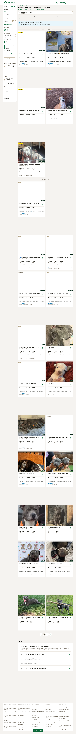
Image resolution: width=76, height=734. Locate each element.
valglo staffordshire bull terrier (65, 726)
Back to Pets (7, 31)
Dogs (5, 34)
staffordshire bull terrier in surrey (24, 705)
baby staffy (48, 713)
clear (13, 54)
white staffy (20, 720)
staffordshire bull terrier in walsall (24, 709)
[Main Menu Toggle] (1, 2)
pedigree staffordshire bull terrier (51, 717)
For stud (7, 46)
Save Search (22, 41)
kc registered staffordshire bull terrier (37, 712)
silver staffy (48, 709)
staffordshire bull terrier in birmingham (10, 723)
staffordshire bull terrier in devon (10, 705)
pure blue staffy (35, 704)
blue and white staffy (64, 720)
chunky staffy (62, 729)
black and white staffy (64, 716)
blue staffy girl (34, 726)
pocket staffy (48, 726)
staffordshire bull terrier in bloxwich (10, 727)
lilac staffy (62, 718)
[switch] (14, 52)
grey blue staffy (63, 707)
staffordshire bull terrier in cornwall (10, 709)
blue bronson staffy (50, 711)
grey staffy (20, 729)
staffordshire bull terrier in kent (10, 716)
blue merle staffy (63, 713)
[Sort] (65, 41)
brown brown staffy (50, 722)
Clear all (13, 28)
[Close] (71, 45)
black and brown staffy (50, 729)
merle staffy (34, 709)
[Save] (43, 76)
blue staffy (48, 719)
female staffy (21, 715)
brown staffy (48, 707)
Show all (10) (9, 112)
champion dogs (63, 711)
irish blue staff (34, 707)
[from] (7, 133)
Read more (70, 38)
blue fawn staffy (35, 717)
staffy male (20, 717)
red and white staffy (64, 723)
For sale (7, 40)
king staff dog (21, 722)
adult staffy (20, 724)
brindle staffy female (64, 709)
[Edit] (14, 90)
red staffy (33, 715)
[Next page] (50, 601)
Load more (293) (11, 84)
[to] (14, 133)
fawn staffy (20, 727)
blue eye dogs (62, 704)
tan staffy (47, 704)
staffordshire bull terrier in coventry (10, 719)
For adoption (8, 43)
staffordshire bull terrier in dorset (24, 712)
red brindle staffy (35, 722)
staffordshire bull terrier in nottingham (10, 712)
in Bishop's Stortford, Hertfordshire (31, 31)
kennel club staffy (35, 719)
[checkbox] (4, 61)
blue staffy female (35, 724)
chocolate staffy (49, 724)
